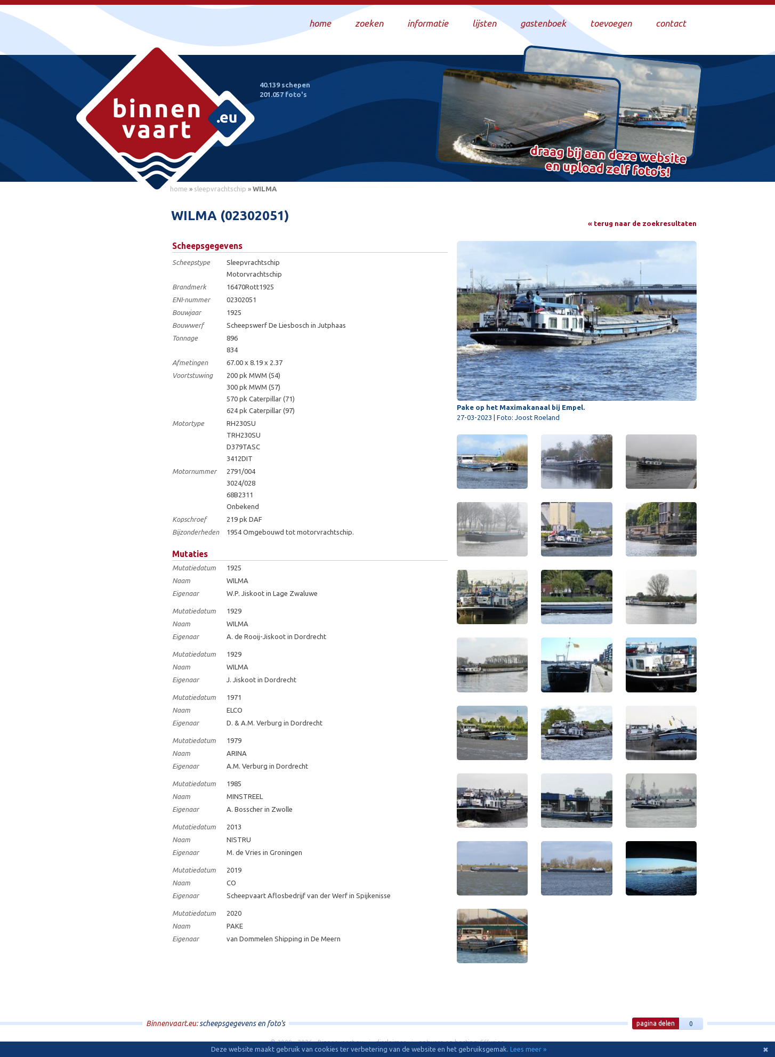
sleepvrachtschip (220, 188)
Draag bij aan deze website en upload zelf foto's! (608, 162)
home (179, 188)
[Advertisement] (115, 358)
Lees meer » (528, 1049)
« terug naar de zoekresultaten (642, 223)
